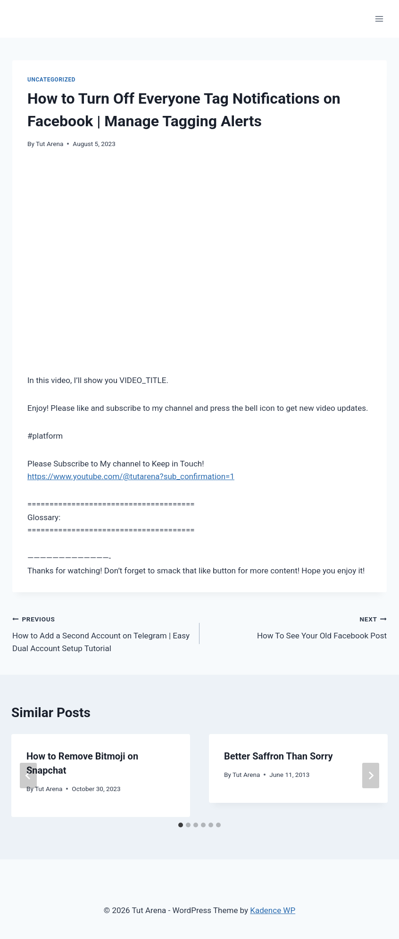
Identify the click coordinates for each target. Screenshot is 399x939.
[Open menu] (379, 18)
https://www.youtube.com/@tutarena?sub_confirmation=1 (130, 476)
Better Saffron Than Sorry (278, 756)
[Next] (370, 775)
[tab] (180, 825)
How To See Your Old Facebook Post (297, 626)
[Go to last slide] (28, 775)
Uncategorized (51, 79)
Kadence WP (272, 910)
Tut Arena (49, 143)
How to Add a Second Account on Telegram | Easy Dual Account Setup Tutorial (101, 632)
